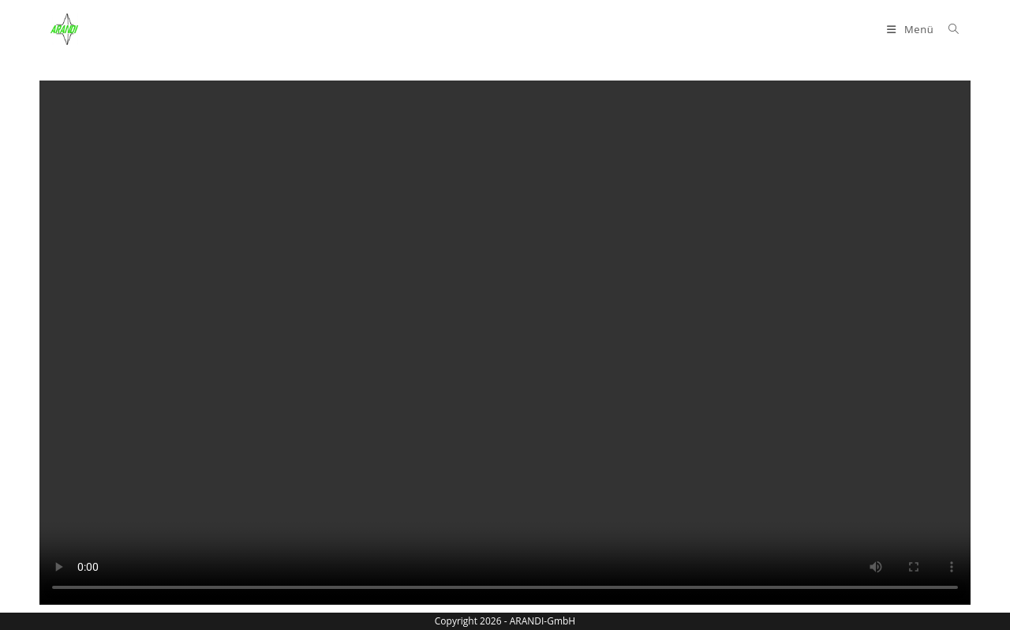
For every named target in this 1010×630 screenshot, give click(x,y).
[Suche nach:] (948, 29)
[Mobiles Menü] (912, 29)
